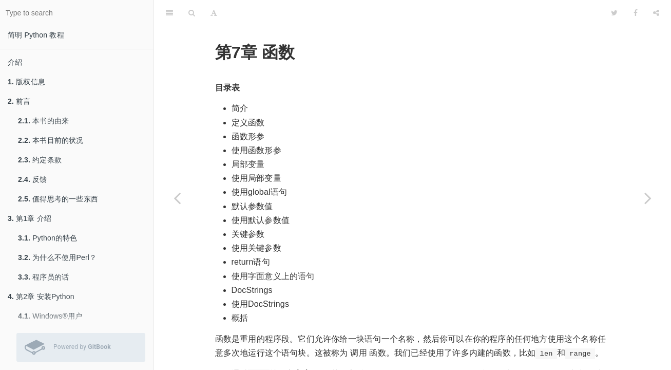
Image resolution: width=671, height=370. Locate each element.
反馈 (32, 179)
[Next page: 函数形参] (648, 198)
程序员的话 (43, 277)
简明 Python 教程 (36, 35)
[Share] (656, 13)
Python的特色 (48, 238)
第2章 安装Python (41, 296)
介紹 (15, 62)
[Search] (192, 13)
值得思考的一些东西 (58, 199)
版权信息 (26, 82)
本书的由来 (43, 121)
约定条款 (40, 160)
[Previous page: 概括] (177, 198)
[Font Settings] (214, 13)
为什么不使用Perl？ (57, 257)
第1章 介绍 (29, 218)
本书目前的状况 (51, 140)
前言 (19, 101)
